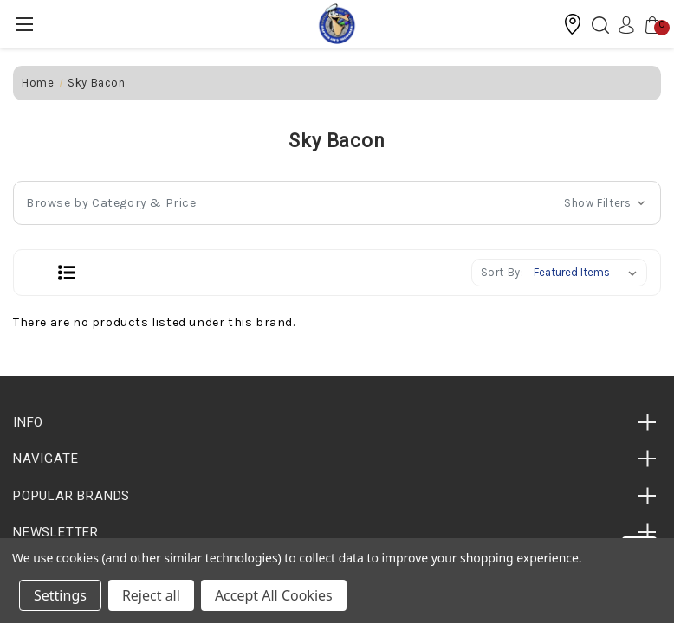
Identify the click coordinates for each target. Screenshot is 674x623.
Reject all (151, 595)
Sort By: (502, 272)
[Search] (596, 24)
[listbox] (588, 273)
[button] (572, 24)
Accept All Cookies (274, 595)
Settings (60, 595)
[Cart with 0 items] (648, 24)
